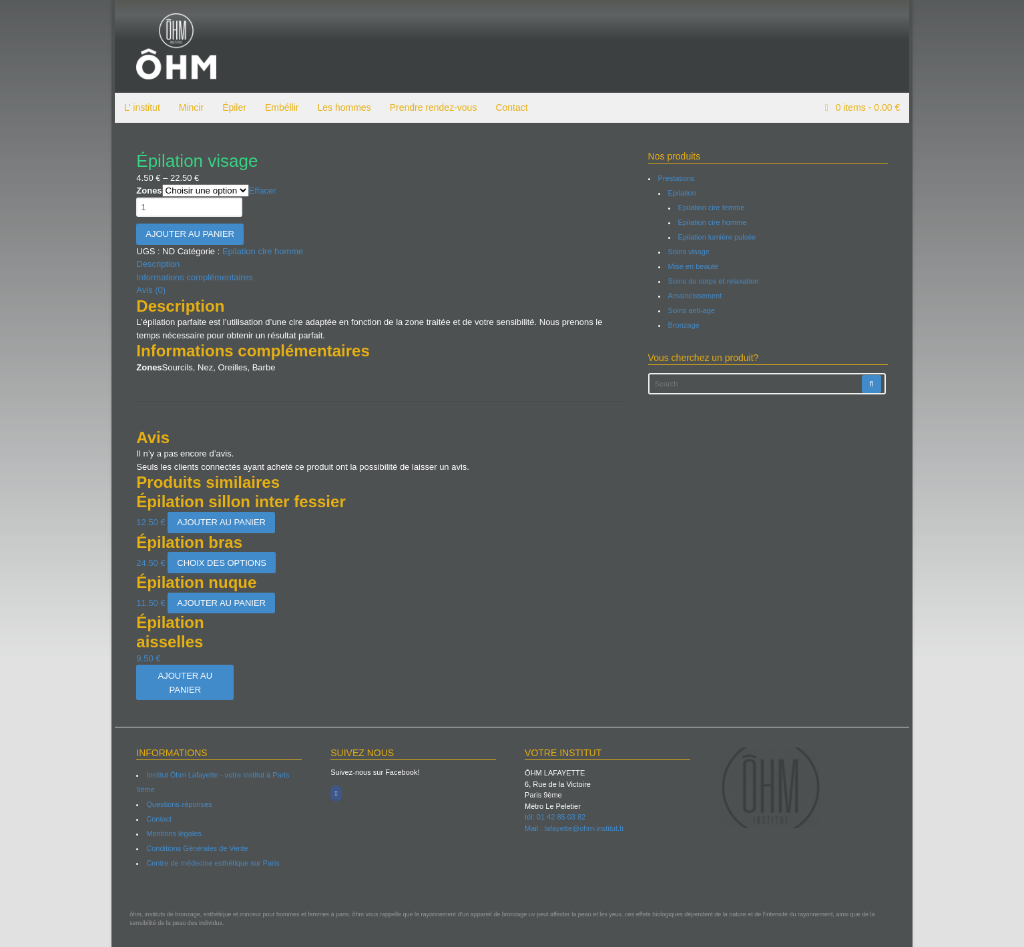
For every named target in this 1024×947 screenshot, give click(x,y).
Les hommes (341, 107)
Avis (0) (148, 290)
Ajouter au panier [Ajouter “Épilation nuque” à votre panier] (218, 603)
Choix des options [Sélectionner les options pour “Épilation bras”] (219, 563)
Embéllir (279, 107)
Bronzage (684, 325)
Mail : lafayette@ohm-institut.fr (574, 828)
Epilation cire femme (712, 208)
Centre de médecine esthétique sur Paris (210, 863)
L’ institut (139, 107)
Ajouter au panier (187, 234)
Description (155, 264)
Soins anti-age (692, 310)
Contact (509, 107)
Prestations (677, 178)
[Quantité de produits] (187, 207)
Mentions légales (171, 834)
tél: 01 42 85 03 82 (555, 817)
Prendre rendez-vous (430, 107)
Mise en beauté (694, 266)
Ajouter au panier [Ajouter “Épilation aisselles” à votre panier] (182, 683)
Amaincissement (696, 296)
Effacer (259, 191)
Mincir (188, 107)
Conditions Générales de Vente (194, 848)
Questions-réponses (176, 804)
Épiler (231, 107)
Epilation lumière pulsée (718, 237)
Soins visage (689, 252)
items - (869, 107)
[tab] (379, 264)
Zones (146, 191)
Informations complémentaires (192, 277)
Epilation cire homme (259, 251)
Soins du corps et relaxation (714, 281)
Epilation (683, 193)
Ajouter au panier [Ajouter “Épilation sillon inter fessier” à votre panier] (218, 522)
